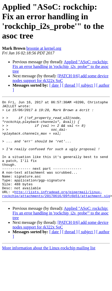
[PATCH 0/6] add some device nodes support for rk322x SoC (60, 78)
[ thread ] (70, 85)
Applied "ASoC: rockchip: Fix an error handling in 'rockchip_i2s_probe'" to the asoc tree (61, 66)
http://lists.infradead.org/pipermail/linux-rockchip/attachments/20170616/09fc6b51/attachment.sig (56, 213)
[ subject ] (87, 85)
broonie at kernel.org (43, 48)
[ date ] (55, 85)
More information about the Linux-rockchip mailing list (48, 267)
